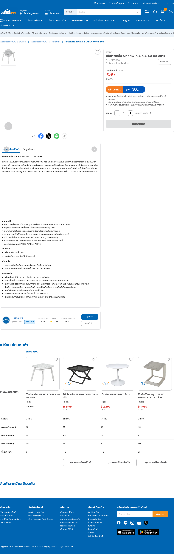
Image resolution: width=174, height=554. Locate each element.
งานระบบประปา (96, 33)
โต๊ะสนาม (56, 41)
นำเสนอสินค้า (93, 529)
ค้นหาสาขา (133, 3)
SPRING (109, 52)
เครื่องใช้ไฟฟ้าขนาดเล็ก (21, 33)
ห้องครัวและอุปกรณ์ (117, 33)
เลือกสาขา (53, 13)
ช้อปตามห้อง (34, 20)
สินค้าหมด (138, 124)
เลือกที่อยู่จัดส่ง (30, 13)
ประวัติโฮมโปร (93, 512)
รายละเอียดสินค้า (11, 149)
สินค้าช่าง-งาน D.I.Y (102, 20)
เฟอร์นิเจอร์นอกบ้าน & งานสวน (13, 41)
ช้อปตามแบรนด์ (56, 20)
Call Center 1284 (95, 536)
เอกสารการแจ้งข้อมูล (68, 522)
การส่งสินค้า (65, 515)
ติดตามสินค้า (5, 522)
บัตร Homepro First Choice (40, 519)
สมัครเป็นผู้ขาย (116, 3)
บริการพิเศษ (5, 25)
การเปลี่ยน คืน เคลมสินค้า (10, 519)
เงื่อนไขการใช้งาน (67, 512)
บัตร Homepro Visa (37, 515)
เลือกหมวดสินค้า (11, 20)
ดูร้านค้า (90, 316)
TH (166, 3)
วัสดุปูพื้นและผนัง (133, 33)
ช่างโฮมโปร (141, 20)
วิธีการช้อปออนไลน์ (7, 512)
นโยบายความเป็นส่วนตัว (70, 519)
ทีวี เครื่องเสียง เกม (39, 33)
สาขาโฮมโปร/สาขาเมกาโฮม (98, 515)
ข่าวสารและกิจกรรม (95, 522)
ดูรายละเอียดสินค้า (81, 462)
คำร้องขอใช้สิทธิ (66, 529)
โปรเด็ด (159, 20)
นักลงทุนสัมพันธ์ (94, 519)
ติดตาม (160, 514)
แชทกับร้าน (89, 323)
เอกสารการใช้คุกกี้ (67, 525)
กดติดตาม (30, 322)
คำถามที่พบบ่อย (6, 515)
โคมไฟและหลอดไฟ (149, 33)
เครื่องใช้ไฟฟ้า (5, 33)
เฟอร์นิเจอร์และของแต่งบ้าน (78, 33)
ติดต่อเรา (91, 532)
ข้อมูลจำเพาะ (29, 149)
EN (173, 3)
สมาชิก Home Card (36, 512)
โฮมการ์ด (99, 3)
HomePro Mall (80, 20)
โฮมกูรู (124, 20)
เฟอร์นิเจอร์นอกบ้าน (39, 41)
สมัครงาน (91, 525)
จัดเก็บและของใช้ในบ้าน (57, 33)
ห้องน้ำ (106, 33)
